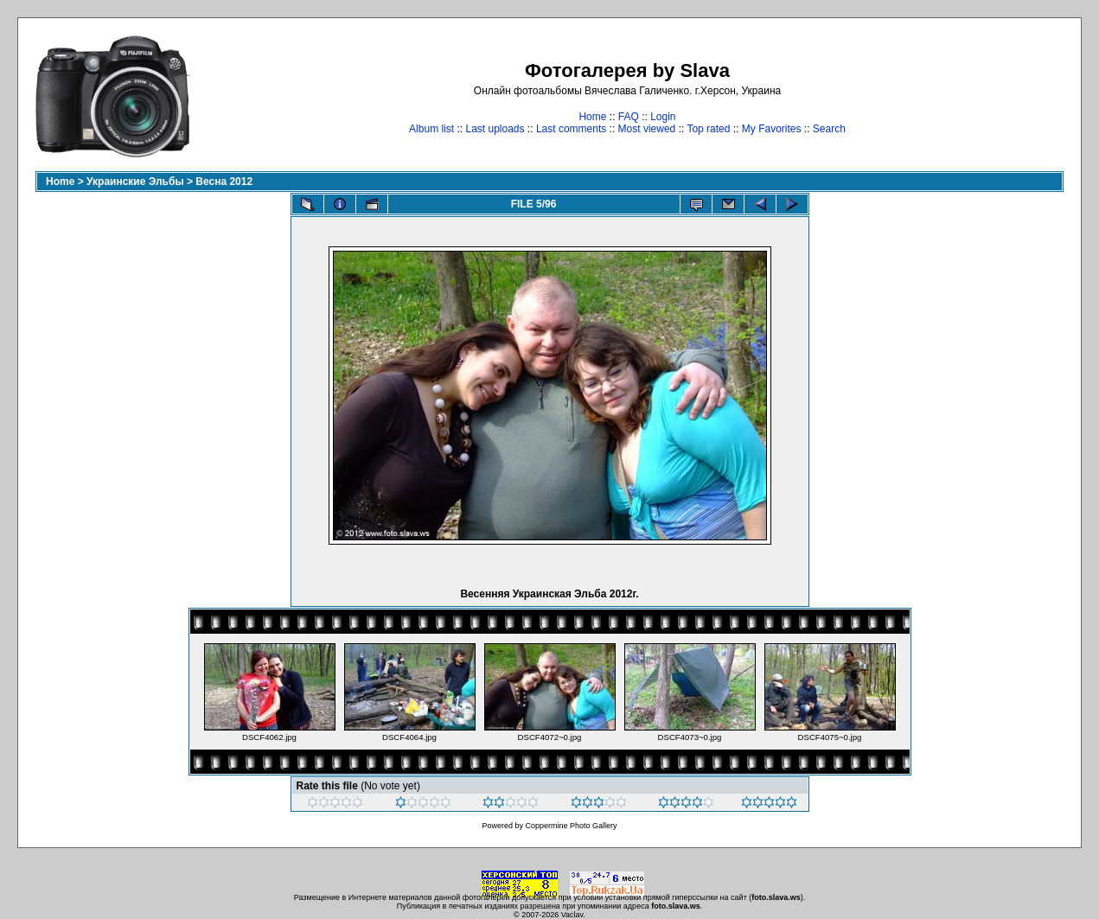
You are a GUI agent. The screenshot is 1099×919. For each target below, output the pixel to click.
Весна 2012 (223, 182)
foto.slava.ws (776, 897)
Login (662, 117)
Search (829, 129)
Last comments (571, 129)
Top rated (708, 129)
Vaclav (572, 914)
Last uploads (494, 129)
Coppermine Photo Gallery (571, 825)
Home (592, 117)
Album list (431, 129)
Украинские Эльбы (135, 182)
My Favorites (772, 129)
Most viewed (647, 129)
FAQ (628, 117)
